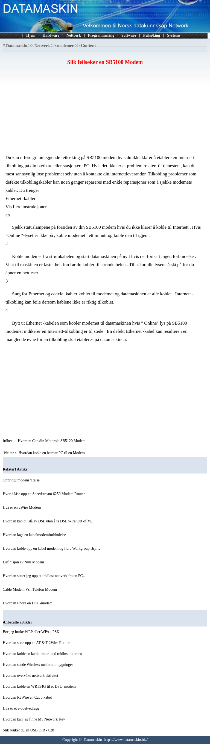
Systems (173, 35)
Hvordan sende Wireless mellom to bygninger (38, 665)
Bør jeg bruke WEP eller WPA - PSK (31, 632)
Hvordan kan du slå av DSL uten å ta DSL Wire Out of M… (49, 521)
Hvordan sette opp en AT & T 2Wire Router (37, 643)
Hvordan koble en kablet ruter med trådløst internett (43, 654)
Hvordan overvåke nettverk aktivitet (31, 676)
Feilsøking (151, 35)
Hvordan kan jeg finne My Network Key (34, 719)
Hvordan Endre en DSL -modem (28, 603)
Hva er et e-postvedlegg (21, 708)
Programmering (101, 35)
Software (128, 35)
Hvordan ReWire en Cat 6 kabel (28, 697)
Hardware (51, 35)
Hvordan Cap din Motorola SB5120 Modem (52, 441)
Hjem (30, 35)
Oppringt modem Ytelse (21, 480)
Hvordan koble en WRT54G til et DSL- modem (40, 686)
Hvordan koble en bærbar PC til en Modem (52, 453)
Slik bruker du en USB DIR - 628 (29, 730)
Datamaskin (16, 45)
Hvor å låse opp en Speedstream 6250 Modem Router (44, 494)
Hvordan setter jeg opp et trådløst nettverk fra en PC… (45, 576)
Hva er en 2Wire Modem (22, 507)
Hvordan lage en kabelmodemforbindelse (35, 535)
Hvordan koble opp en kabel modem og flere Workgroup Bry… (51, 548)
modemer (65, 45)
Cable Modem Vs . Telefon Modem (30, 589)
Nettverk (73, 35)
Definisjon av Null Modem (24, 562)
